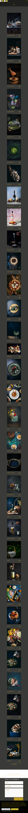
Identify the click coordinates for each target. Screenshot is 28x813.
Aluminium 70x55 (18, 357)
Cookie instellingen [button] (6, 809)
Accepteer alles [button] (15, 809)
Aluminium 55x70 (18, 185)
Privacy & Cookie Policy (7, 811)
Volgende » (14, 764)
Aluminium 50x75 (18, 36)
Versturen (18, 798)
